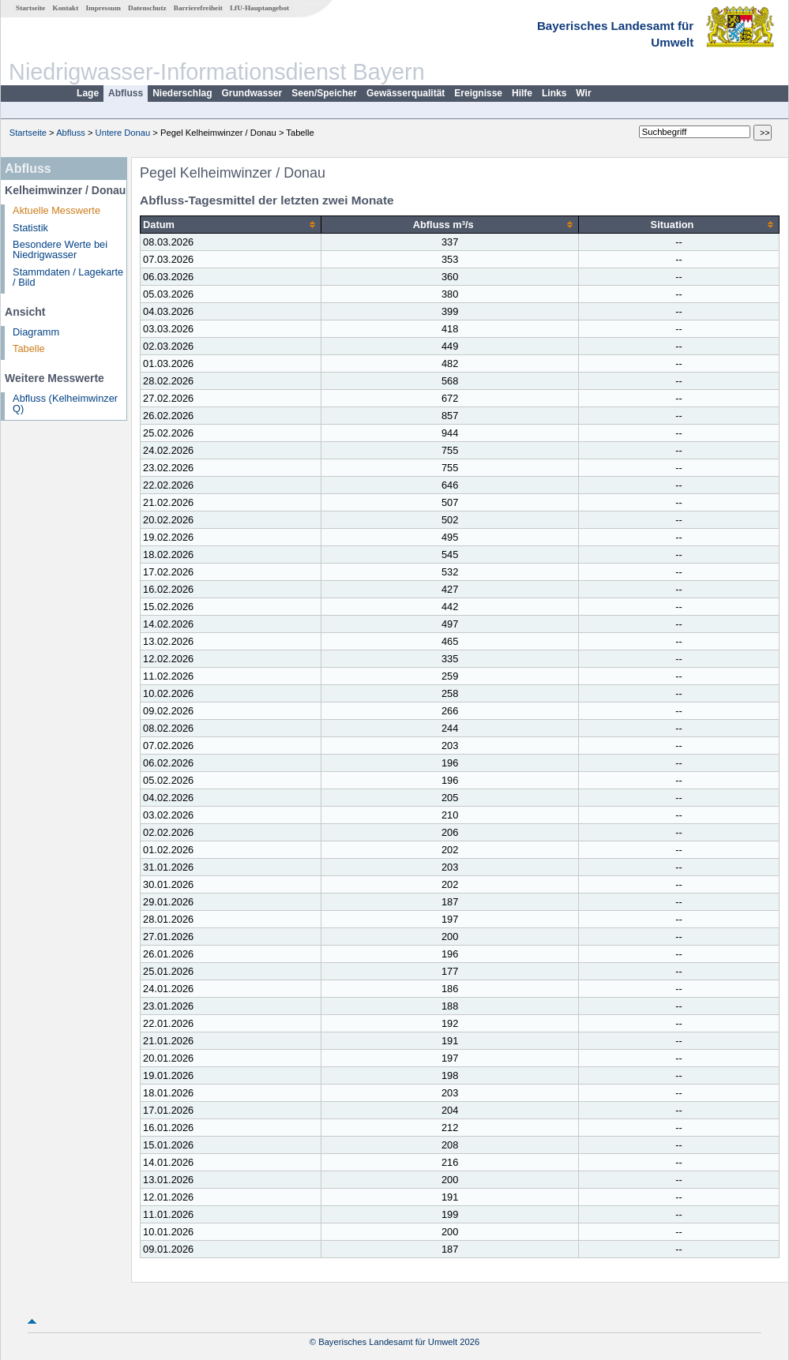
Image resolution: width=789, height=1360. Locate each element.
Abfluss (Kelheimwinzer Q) (65, 403)
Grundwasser (252, 93)
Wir (583, 93)
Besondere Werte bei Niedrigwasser (60, 249)
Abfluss (125, 93)
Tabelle (29, 348)
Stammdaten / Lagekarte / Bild (68, 277)
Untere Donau (123, 132)
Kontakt (66, 8)
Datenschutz (147, 8)
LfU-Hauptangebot (259, 8)
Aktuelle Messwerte (56, 210)
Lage (88, 93)
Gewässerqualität (405, 93)
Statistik (30, 228)
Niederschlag (182, 93)
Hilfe (522, 93)
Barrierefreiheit (198, 8)
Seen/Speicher (324, 93)
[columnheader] (231, 225)
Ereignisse (478, 93)
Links (554, 93)
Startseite (30, 8)
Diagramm (36, 332)
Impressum (103, 8)
